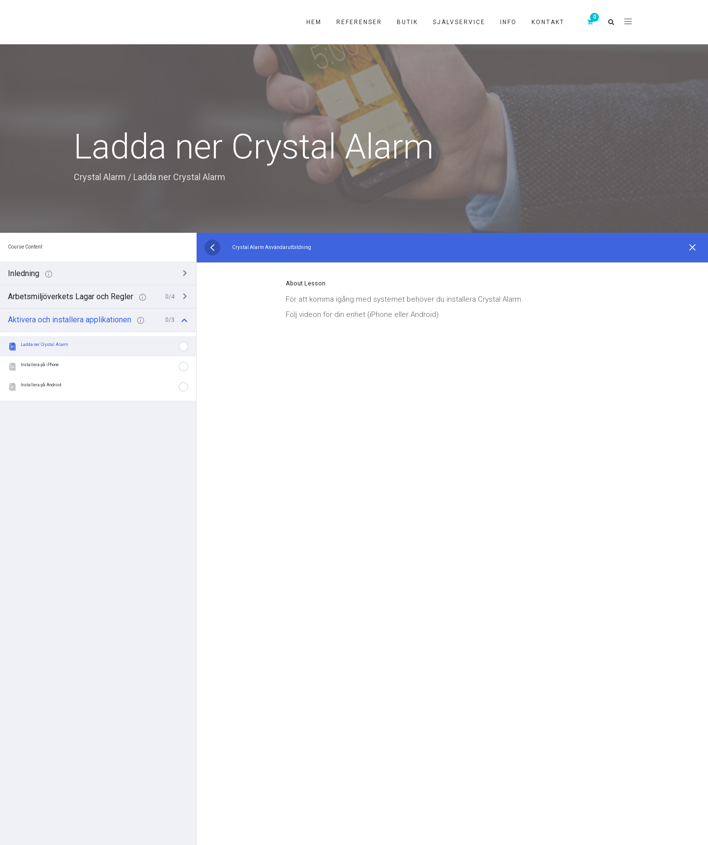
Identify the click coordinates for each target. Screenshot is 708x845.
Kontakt (547, 22)
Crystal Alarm (100, 177)
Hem (314, 22)
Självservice (459, 22)
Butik (407, 22)
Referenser (359, 22)
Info (508, 22)
